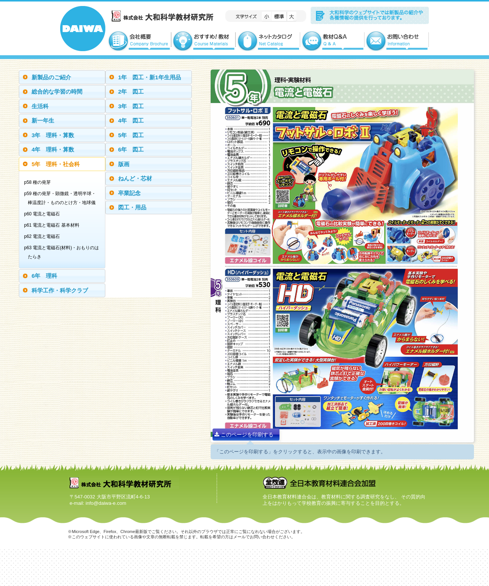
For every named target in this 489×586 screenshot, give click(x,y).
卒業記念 (129, 193)
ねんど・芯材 (135, 178)
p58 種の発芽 (39, 182)
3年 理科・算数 (53, 135)
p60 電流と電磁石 (44, 214)
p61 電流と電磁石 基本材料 (53, 225)
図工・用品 (132, 207)
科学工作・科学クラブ (60, 290)
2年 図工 (131, 91)
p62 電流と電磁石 (44, 236)
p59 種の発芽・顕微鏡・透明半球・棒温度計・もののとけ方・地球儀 (62, 198)
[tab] (62, 77)
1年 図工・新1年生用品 (149, 77)
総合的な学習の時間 (57, 91)
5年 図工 (131, 135)
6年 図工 (131, 149)
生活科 (40, 106)
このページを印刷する (243, 435)
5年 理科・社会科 (56, 164)
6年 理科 (44, 276)
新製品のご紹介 (51, 77)
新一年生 (43, 120)
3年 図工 (131, 106)
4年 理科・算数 (53, 149)
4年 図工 (131, 120)
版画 (123, 164)
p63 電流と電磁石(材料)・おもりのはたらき (63, 252)
